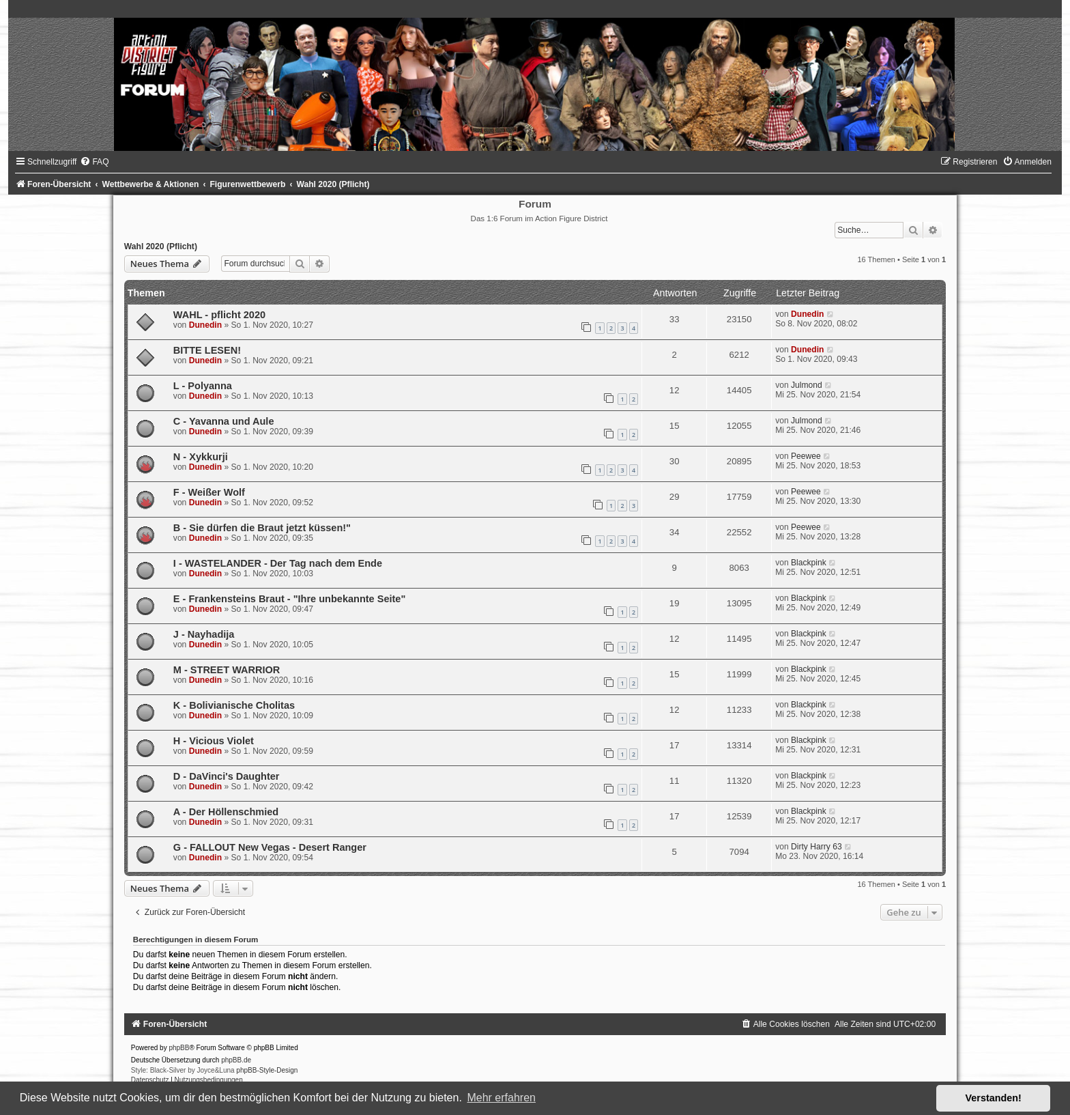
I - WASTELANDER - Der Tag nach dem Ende (277, 563)
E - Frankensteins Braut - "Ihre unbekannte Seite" (289, 598)
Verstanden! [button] (994, 1097)
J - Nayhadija (204, 634)
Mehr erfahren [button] (501, 1097)
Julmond (806, 385)
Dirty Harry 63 (816, 846)
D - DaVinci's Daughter (226, 776)
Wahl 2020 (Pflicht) (160, 246)
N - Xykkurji (200, 456)
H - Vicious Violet (213, 740)
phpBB (179, 1048)
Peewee (806, 456)
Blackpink (808, 562)
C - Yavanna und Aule (223, 421)
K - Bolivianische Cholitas (234, 705)
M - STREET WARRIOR (226, 669)
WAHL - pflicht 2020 (219, 314)
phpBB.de (236, 1060)
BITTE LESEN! (207, 350)
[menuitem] (94, 162)
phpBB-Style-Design (267, 1070)
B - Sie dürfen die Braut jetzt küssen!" (262, 527)
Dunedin (205, 325)
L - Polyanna (202, 385)
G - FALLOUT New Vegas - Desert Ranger (269, 847)
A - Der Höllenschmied (225, 811)
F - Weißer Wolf (209, 492)
